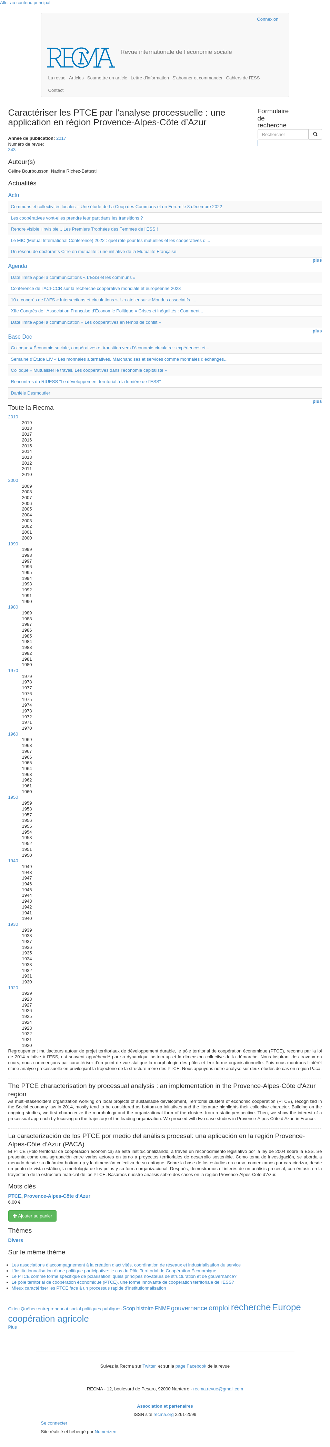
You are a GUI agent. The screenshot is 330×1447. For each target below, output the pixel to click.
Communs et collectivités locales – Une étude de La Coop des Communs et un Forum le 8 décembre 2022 (116, 206)
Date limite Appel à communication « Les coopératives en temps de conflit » (86, 322)
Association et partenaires (165, 1406)
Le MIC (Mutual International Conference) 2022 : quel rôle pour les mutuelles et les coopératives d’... (110, 240)
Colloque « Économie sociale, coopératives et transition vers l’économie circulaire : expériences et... (110, 347)
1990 (13, 543)
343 (12, 149)
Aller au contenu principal (25, 2)
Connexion (267, 19)
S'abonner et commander (197, 77)
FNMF (162, 1308)
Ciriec (14, 1308)
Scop (129, 1308)
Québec (29, 1308)
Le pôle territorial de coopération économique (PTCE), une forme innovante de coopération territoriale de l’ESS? (123, 1282)
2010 (13, 416)
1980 (13, 607)
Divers (15, 1240)
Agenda (17, 266)
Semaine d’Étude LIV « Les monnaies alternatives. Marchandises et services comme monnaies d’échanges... (119, 359)
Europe (286, 1307)
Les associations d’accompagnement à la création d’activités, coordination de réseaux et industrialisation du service (126, 1265)
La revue (57, 77)
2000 (13, 480)
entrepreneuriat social (59, 1308)
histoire (144, 1308)
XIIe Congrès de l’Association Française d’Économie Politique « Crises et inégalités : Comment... (107, 310)
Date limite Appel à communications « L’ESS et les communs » (73, 277)
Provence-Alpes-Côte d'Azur (57, 1196)
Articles (76, 77)
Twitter (149, 1366)
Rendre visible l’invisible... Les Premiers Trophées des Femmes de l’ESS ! (84, 229)
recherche (251, 1307)
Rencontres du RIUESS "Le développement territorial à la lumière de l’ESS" (86, 381)
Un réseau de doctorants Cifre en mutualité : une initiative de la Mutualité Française (94, 251)
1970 (13, 670)
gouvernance (189, 1308)
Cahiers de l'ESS (243, 77)
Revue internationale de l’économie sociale (176, 52)
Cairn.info (221, 19)
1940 (13, 860)
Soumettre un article (107, 77)
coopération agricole (48, 1318)
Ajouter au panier (32, 1215)
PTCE (14, 1196)
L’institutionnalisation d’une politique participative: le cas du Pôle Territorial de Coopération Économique (114, 1270)
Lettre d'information (150, 77)
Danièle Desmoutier (30, 393)
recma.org (163, 1414)
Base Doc (20, 337)
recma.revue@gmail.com (218, 1388)
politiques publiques (101, 1308)
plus (317, 260)
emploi (219, 1308)
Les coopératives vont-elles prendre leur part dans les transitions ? (77, 218)
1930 (13, 924)
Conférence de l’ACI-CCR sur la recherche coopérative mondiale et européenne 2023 (96, 288)
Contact (56, 90)
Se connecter (54, 1423)
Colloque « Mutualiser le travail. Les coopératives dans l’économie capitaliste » (89, 370)
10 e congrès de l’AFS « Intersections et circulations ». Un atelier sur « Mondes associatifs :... (104, 299)
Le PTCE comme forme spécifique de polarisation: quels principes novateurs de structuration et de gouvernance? (124, 1276)
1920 (13, 987)
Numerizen (106, 1431)
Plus (12, 1327)
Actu (13, 195)
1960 (13, 734)
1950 (13, 797)
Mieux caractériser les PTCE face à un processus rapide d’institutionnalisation (89, 1288)
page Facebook (191, 1366)
